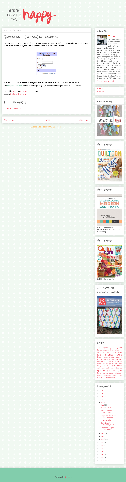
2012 (102, 446)
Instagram (100, 88)
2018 (102, 391)
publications (107, 366)
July (102, 405)
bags (111, 348)
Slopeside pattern (14, 86)
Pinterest (100, 92)
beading (116, 348)
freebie (100, 357)
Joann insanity (106, 420)
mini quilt (118, 359)
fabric (100, 355)
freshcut (106, 357)
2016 (102, 394)
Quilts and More (112, 371)
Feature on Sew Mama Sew (106, 411)
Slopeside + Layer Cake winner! (107, 429)
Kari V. (113, 36)
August (104, 402)
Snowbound (108, 375)
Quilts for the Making (18, 94)
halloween (119, 357)
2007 (102, 460)
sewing (116, 373)
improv (100, 359)
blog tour (106, 350)
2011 (102, 449)
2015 (102, 397)
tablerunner (101, 377)
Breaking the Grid (107, 407)
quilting (102, 370)
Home (47, 119)
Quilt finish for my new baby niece (107, 424)
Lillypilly (112, 359)
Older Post (84, 119)
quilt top (110, 368)
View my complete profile (106, 81)
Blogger (68, 477)
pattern (100, 363)
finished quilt (113, 354)
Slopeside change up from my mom (108, 416)
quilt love (101, 368)
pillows (106, 363)
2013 (102, 443)
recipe (111, 373)
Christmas (113, 350)
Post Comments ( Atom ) (52, 127)
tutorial (108, 377)
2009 (102, 455)
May (103, 436)
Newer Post (9, 119)
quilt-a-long (118, 368)
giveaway (112, 357)
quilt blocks (117, 365)
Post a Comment (14, 108)
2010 (102, 452)
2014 (102, 399)
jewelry (106, 359)
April (103, 439)
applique (100, 348)
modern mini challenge (104, 361)
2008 (102, 457)
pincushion (113, 363)
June (103, 433)
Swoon (120, 375)
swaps (116, 375)
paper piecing (117, 361)
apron (106, 348)
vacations (114, 377)
